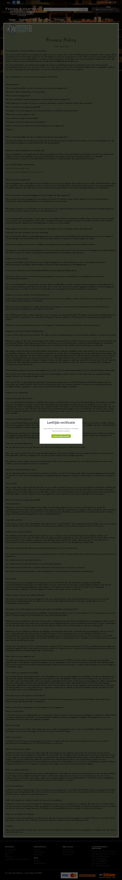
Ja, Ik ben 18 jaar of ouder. (61, 436)
